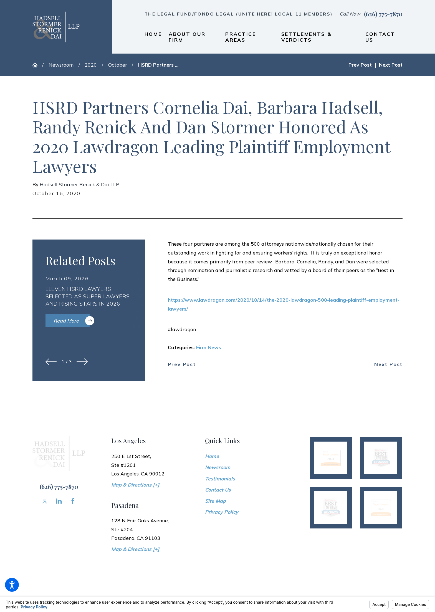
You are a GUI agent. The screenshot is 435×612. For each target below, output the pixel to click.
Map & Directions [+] (135, 485)
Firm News (208, 347)
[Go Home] (37, 64)
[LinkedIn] (59, 501)
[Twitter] (45, 501)
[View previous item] (51, 361)
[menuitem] (153, 37)
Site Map (215, 501)
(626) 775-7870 (383, 14)
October (117, 65)
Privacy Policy (221, 512)
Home (212, 456)
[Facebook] (73, 501)
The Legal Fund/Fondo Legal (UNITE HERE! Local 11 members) (239, 14)
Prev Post (182, 364)
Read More (72, 321)
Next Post (388, 364)
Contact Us (218, 490)
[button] (12, 585)
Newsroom (61, 65)
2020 (91, 65)
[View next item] (82, 361)
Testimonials (220, 478)
